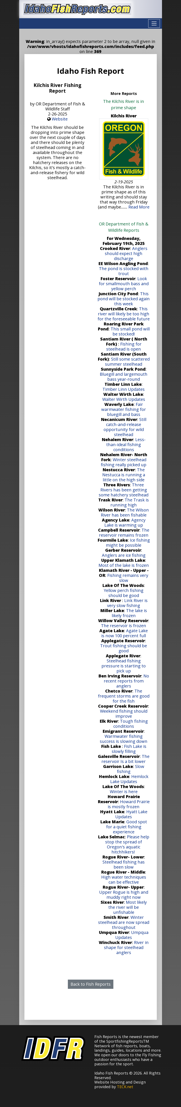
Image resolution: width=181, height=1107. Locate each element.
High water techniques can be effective (123, 879)
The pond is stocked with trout (123, 271)
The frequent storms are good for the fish (123, 696)
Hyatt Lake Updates (131, 814)
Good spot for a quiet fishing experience (126, 827)
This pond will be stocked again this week (123, 299)
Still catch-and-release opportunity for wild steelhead (125, 427)
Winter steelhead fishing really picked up (123, 462)
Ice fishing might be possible (128, 542)
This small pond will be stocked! (130, 331)
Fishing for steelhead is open (124, 346)
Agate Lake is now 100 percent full (124, 633)
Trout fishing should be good (123, 648)
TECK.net (125, 1086)
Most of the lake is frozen (124, 565)
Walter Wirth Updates (123, 399)
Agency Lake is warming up (125, 522)
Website (60, 119)
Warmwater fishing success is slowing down (123, 738)
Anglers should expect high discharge (126, 253)
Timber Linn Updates (124, 389)
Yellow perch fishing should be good (123, 593)
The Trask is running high (129, 502)
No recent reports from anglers (126, 681)
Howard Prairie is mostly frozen (129, 804)
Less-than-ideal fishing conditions (126, 444)
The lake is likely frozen (129, 613)
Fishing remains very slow (127, 577)
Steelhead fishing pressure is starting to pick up (123, 666)
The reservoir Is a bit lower (125, 759)
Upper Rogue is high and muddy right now (123, 894)
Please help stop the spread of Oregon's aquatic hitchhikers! (127, 844)
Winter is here (124, 791)
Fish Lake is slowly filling (129, 748)
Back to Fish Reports (91, 984)
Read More (138, 207)
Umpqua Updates (131, 935)
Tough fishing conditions (130, 723)
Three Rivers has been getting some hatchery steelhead (123, 490)
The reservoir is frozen (123, 625)
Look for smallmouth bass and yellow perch (124, 283)
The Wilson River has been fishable (125, 512)
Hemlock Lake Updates (129, 779)
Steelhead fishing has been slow (124, 864)
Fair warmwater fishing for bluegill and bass (123, 409)
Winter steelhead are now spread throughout (123, 922)
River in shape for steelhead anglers (126, 947)
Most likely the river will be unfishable (127, 907)
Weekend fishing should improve (123, 713)
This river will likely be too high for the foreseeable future (123, 314)
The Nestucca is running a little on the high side (123, 475)
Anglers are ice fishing (124, 555)
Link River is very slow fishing (127, 603)
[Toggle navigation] (154, 23)
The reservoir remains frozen (124, 532)
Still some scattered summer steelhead (127, 361)
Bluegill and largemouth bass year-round (123, 376)
